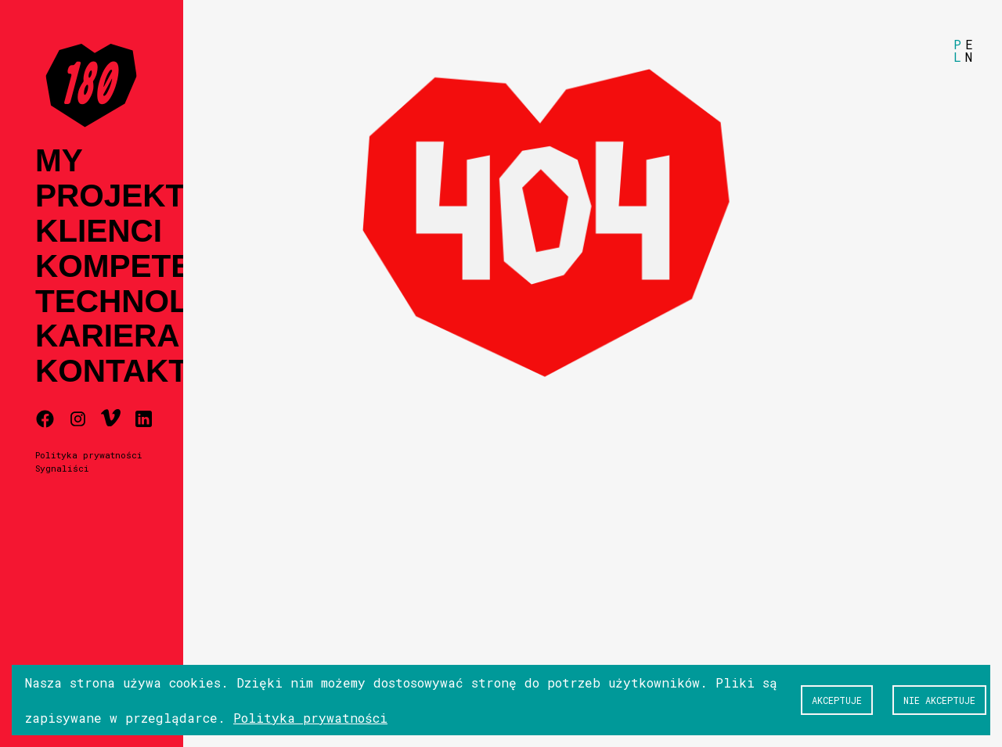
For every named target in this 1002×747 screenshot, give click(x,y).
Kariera (107, 336)
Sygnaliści (62, 468)
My (59, 160)
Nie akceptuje (939, 700)
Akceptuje (837, 700)
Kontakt (111, 371)
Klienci (98, 231)
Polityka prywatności (88, 455)
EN (969, 50)
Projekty (120, 196)
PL (957, 50)
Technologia (152, 301)
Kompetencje (155, 266)
